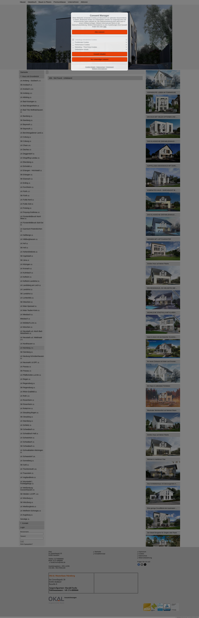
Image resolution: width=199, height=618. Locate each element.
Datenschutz (100, 67)
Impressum (110, 67)
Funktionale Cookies (82, 42)
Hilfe (104, 27)
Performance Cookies (82, 45)
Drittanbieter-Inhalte (81, 49)
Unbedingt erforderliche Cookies (86, 40)
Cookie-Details (90, 67)
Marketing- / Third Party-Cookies (86, 47)
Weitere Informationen (99, 69)
